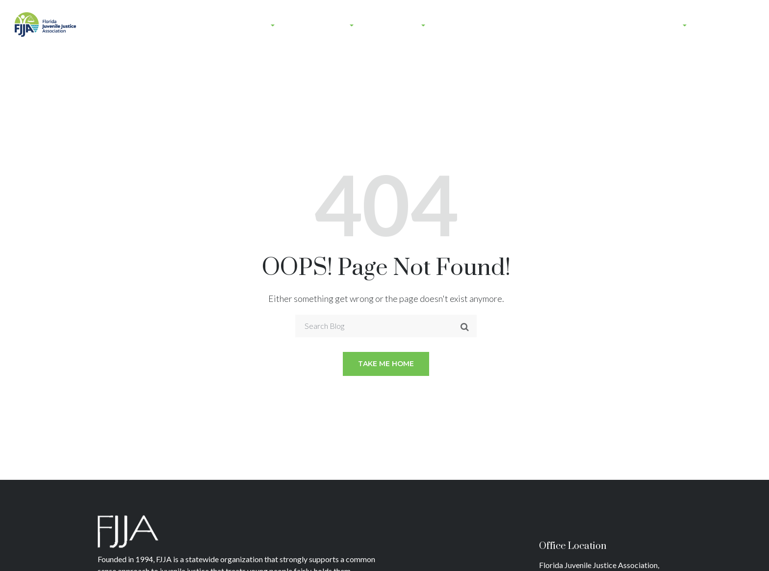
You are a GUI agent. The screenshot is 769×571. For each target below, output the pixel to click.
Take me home (386, 363)
